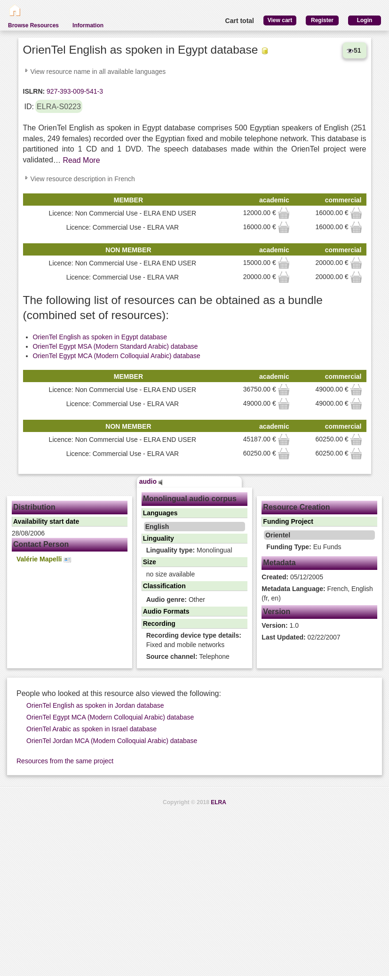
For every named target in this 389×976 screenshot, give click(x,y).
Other (175, 599)
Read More (81, 160)
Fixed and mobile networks (193, 640)
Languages (160, 513)
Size (149, 562)
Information (87, 25)
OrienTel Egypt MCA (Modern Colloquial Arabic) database (116, 356)
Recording (159, 623)
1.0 (280, 625)
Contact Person (41, 544)
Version (276, 612)
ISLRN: (34, 91)
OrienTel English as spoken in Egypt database (100, 337)
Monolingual (189, 550)
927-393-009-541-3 (74, 91)
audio (151, 481)
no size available (170, 574)
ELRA (218, 802)
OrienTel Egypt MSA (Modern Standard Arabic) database (115, 346)
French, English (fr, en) (317, 593)
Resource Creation (296, 507)
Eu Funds (303, 547)
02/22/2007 (301, 637)
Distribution (34, 507)
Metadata (279, 563)
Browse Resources (33, 25)
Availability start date (46, 521)
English (157, 526)
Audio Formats (166, 611)
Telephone (188, 656)
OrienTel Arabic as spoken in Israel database (91, 729)
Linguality (158, 538)
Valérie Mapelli (43, 559)
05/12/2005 (292, 577)
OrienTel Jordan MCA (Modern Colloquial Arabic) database (111, 740)
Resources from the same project (64, 761)
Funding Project (288, 521)
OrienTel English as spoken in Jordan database (95, 705)
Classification (164, 586)
